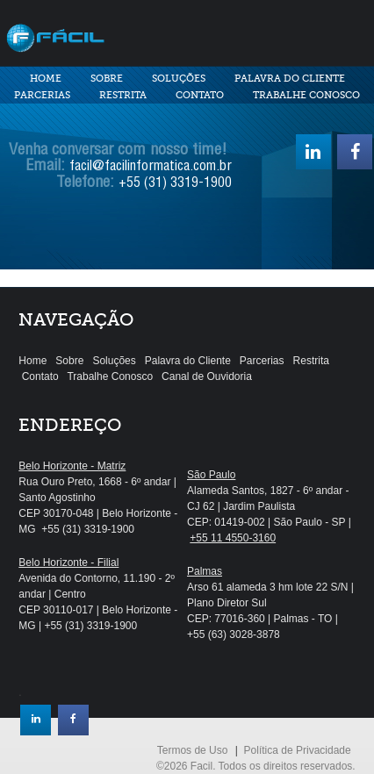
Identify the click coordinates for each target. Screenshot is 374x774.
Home (45, 78)
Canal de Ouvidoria (207, 376)
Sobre (106, 78)
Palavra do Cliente (289, 78)
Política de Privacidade (297, 750)
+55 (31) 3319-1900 (175, 184)
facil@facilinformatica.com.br (150, 168)
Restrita (123, 95)
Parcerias (42, 95)
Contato (200, 95)
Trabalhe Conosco (306, 95)
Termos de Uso (192, 750)
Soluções (178, 78)
